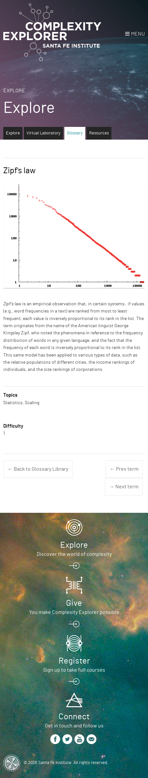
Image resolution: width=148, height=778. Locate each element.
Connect (74, 716)
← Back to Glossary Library (38, 469)
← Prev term (124, 469)
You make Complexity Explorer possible (74, 612)
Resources (99, 133)
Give (74, 603)
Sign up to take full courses (74, 670)
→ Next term (124, 486)
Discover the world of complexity (74, 554)
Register (74, 661)
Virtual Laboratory (43, 133)
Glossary (75, 133)
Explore (14, 90)
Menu (138, 34)
